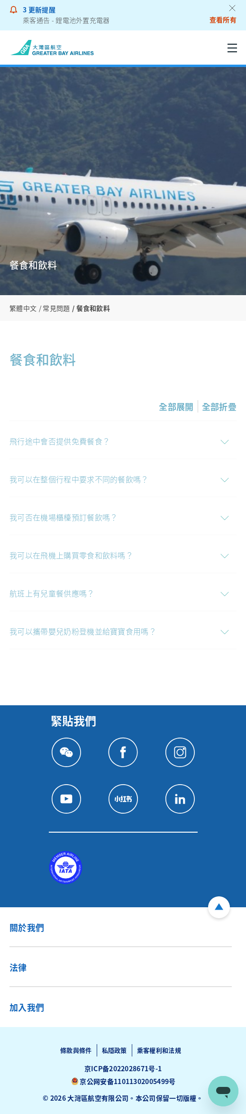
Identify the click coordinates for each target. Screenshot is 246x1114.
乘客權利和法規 (159, 1050)
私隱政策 (114, 1050)
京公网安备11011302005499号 (127, 1081)
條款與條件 (76, 1050)
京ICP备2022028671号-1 (123, 1068)
